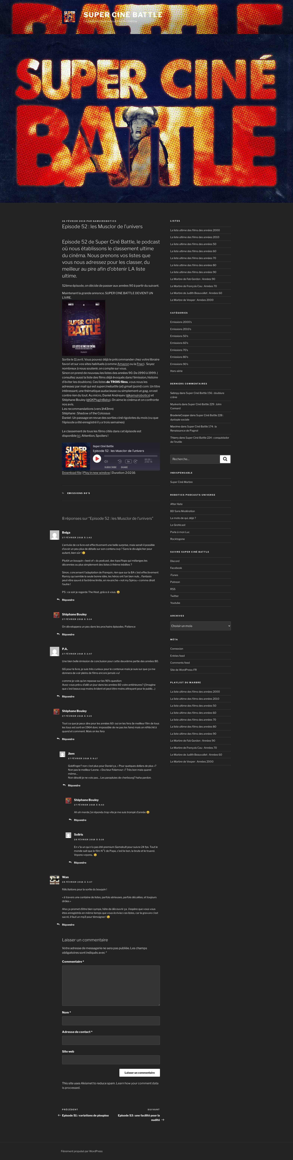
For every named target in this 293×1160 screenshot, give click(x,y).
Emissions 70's (179, 350)
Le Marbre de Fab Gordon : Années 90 (192, 279)
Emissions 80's (78, 493)
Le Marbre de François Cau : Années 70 (193, 286)
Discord (174, 561)
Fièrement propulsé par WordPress (82, 1151)
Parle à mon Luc (180, 532)
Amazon (123, 364)
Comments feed (180, 662)
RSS (172, 589)
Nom (66, 1012)
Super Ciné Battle (123, 15)
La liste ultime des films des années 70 (193, 258)
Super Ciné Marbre (181, 481)
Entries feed (177, 655)
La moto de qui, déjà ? (183, 518)
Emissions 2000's (181, 321)
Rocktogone (177, 538)
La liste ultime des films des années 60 (193, 251)
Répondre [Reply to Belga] (68, 599)
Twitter (174, 595)
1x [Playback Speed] (129, 461)
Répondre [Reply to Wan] (68, 924)
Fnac (140, 364)
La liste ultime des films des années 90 (193, 272)
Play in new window (96, 473)
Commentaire (73, 961)
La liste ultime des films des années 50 (193, 244)
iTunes (174, 575)
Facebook (176, 567)
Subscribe (110, 467)
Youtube (175, 602)
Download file (71, 473)
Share (124, 467)
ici (78, 435)
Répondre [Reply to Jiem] (74, 785)
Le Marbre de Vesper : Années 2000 (192, 299)
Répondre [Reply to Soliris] (80, 862)
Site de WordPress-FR (183, 669)
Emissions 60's (179, 342)
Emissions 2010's (180, 329)
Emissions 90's (179, 364)
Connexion (176, 648)
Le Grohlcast (177, 524)
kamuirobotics (105, 221)
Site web (68, 1051)
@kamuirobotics (138, 395)
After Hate (176, 504)
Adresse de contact (77, 1032)
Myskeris (175, 404)
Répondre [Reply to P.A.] (68, 696)
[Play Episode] (97, 459)
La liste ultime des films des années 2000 (195, 230)
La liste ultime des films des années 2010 (194, 237)
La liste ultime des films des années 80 (193, 265)
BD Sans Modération (182, 511)
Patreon (175, 581)
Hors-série (176, 370)
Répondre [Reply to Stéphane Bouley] (68, 634)
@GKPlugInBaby (98, 400)
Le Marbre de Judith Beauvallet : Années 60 (196, 293)
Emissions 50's (179, 336)
